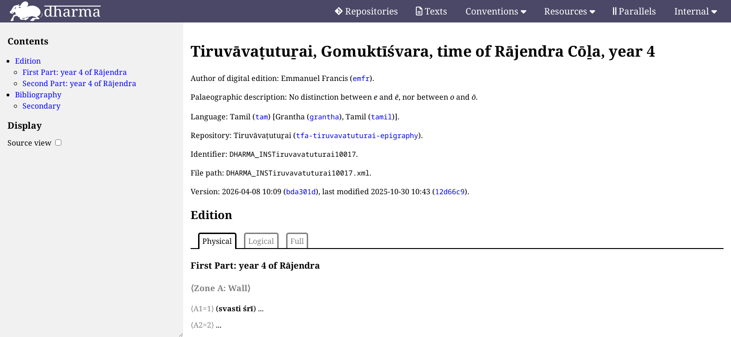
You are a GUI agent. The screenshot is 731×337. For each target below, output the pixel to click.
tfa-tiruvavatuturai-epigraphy (357, 135)
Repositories (366, 11)
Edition (28, 61)
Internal (695, 11)
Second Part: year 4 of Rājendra (79, 83)
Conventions (495, 11)
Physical (217, 241)
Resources (569, 11)
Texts (431, 11)
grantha (324, 116)
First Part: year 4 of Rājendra (74, 72)
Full (297, 241)
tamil (381, 116)
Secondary (41, 106)
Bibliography (38, 94)
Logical (261, 241)
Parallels (634, 11)
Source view (34, 143)
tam (261, 116)
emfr (361, 78)
